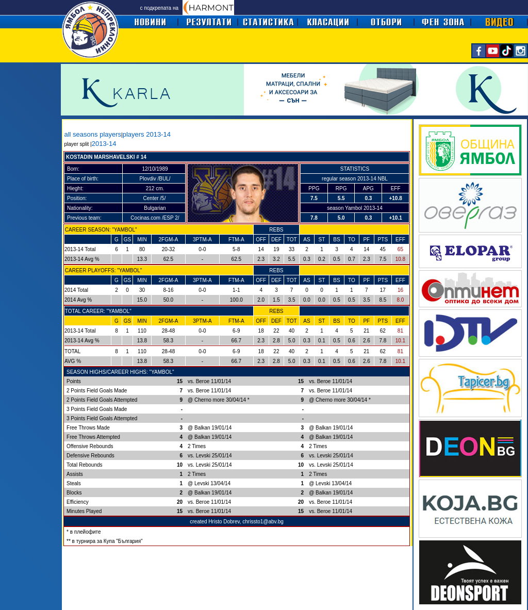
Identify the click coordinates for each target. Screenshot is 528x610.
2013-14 (104, 143)
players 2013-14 (147, 134)
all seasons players (93, 134)
